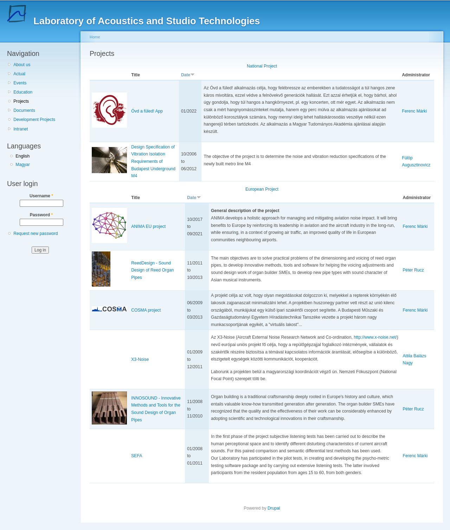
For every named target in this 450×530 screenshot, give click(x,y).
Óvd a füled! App (147, 111)
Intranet (20, 129)
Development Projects (34, 119)
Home (95, 37)
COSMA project (146, 310)
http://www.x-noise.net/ (375, 337)
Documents (24, 110)
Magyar (22, 164)
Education (22, 92)
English (22, 156)
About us (21, 64)
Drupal (274, 508)
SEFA (136, 455)
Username (41, 195)
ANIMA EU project (148, 226)
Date (188, 74)
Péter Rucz (413, 270)
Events (19, 83)
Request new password (35, 233)
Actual (19, 73)
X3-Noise (140, 359)
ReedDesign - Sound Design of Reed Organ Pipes (152, 270)
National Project (262, 66)
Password (41, 214)
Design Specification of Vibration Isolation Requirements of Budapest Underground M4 (153, 162)
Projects (21, 101)
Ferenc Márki (414, 111)
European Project (261, 189)
